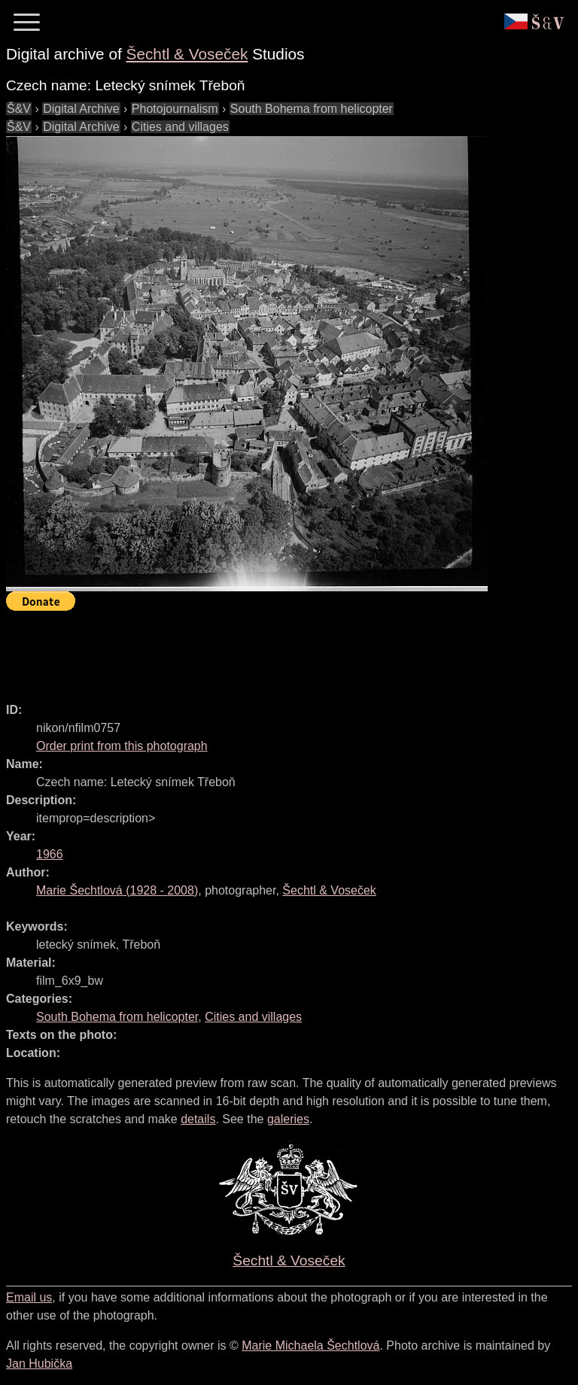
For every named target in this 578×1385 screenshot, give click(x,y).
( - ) (117, 890)
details (198, 1119)
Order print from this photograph (122, 746)
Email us (29, 1297)
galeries (288, 1119)
